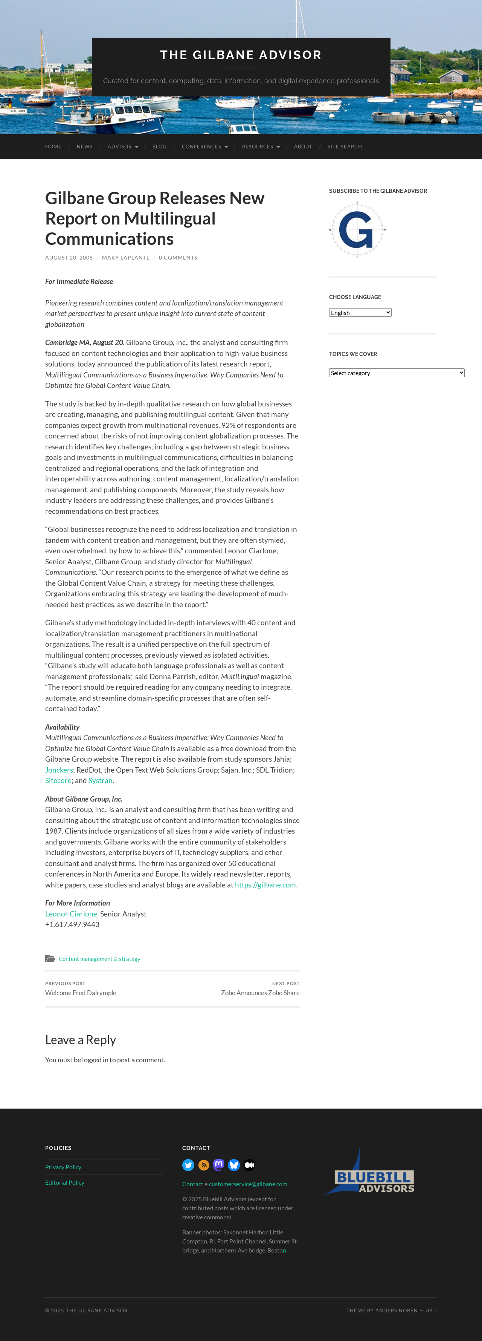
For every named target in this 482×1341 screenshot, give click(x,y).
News (85, 147)
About (303, 147)
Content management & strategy (99, 958)
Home (53, 147)
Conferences (201, 147)
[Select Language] (360, 312)
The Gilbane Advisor (241, 55)
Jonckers (59, 769)
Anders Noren (396, 1310)
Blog (160, 147)
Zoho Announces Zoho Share (260, 989)
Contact (192, 1183)
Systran (100, 780)
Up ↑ (431, 1310)
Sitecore (58, 780)
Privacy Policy (63, 1166)
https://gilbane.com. (266, 884)
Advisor (120, 147)
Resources (257, 147)
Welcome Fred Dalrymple (80, 989)
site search (345, 147)
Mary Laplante (126, 257)
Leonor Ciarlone (71, 913)
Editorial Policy (64, 1182)
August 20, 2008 (69, 257)
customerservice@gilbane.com (248, 1183)
